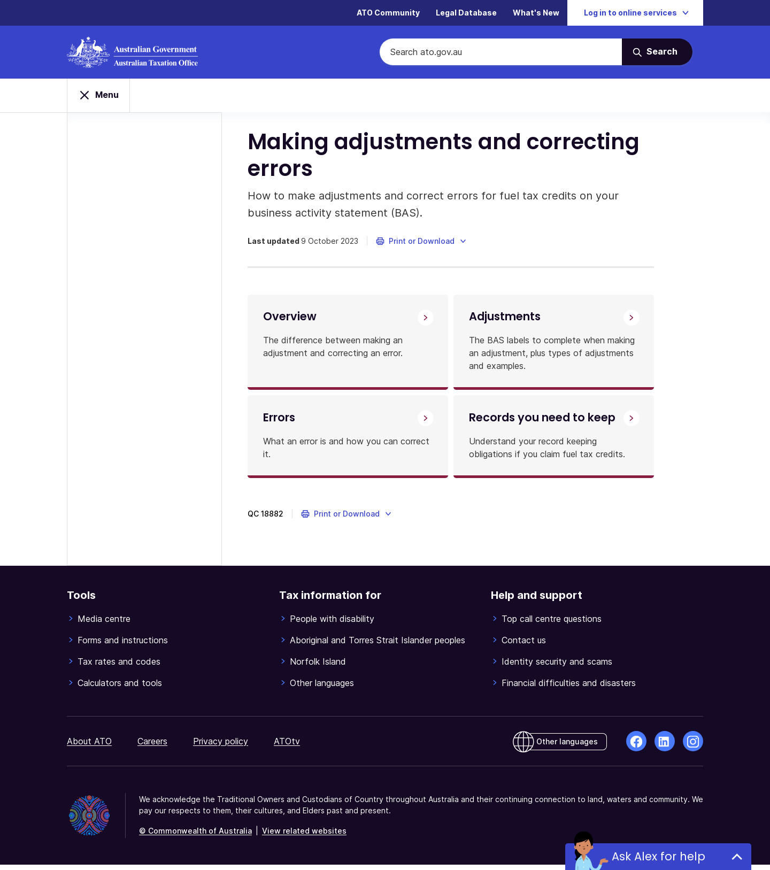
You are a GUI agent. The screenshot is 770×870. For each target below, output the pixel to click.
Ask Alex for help (658, 856)
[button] (422, 243)
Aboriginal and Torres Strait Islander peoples (377, 645)
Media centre (104, 624)
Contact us (524, 645)
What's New (536, 13)
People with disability (332, 624)
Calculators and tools (120, 688)
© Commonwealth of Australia (195, 836)
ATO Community (388, 13)
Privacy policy (220, 746)
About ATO (89, 746)
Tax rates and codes (119, 666)
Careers (152, 746)
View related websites (304, 836)
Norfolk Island (318, 666)
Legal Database (466, 13)
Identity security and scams (557, 666)
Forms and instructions (123, 645)
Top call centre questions (552, 624)
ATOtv (287, 746)
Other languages (322, 688)
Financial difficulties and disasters (569, 688)
